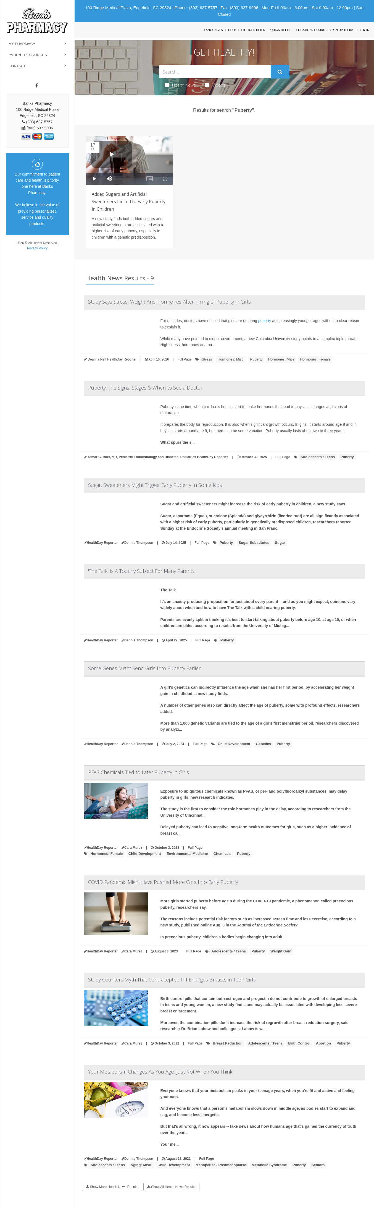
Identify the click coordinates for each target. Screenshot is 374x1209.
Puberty (256, 359)
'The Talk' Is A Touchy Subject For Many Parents (141, 571)
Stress (207, 359)
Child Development (234, 744)
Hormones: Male (281, 359)
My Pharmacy (22, 44)
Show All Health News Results (171, 1187)
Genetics (263, 744)
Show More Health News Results (112, 1187)
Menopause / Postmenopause (221, 1165)
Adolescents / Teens (318, 457)
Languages (213, 30)
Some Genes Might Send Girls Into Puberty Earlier (144, 668)
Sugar (280, 542)
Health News (180, 85)
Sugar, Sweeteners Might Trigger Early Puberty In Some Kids (155, 485)
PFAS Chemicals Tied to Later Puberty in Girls (138, 772)
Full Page (185, 359)
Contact (17, 66)
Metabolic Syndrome (269, 1165)
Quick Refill (280, 30)
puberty (264, 320)
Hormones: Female (315, 359)
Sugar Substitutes (254, 542)
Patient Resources (28, 55)
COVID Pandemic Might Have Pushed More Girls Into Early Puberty (163, 882)
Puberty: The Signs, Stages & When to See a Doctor (145, 387)
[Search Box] (215, 71)
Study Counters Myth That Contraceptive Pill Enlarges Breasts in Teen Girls (172, 979)
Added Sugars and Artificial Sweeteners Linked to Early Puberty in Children (128, 201)
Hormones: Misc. (231, 359)
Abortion (323, 1043)
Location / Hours (310, 30)
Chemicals (222, 854)
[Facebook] (36, 85)
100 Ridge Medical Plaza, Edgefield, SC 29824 (128, 7)
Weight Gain (280, 951)
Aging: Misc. (141, 1165)
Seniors (318, 1165)
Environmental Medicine (187, 854)
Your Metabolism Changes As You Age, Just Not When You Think (160, 1071)
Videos (215, 85)
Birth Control (299, 1043)
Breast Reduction (228, 1043)
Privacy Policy (37, 248)
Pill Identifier (253, 30)
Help (232, 30)
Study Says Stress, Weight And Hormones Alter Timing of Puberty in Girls (169, 301)
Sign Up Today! (342, 30)
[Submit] (280, 72)
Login (364, 30)
